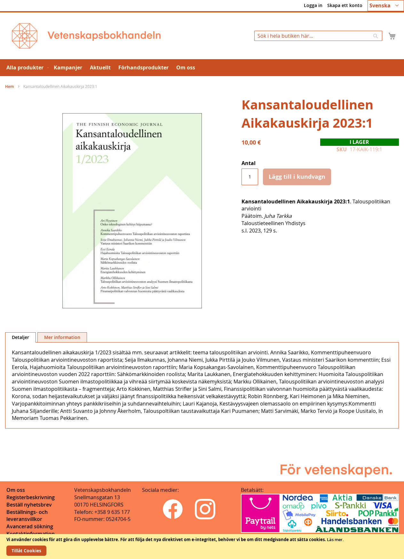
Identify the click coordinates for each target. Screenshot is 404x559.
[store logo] (86, 36)
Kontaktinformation (30, 533)
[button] (385, 5)
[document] (202, 546)
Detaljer (20, 337)
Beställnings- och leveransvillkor (27, 515)
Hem (9, 86)
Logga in (313, 5)
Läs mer (335, 539)
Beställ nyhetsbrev (29, 504)
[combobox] (318, 36)
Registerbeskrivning (30, 497)
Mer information (62, 337)
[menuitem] (26, 67)
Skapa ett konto (344, 5)
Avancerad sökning (29, 526)
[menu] (202, 67)
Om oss (15, 489)
